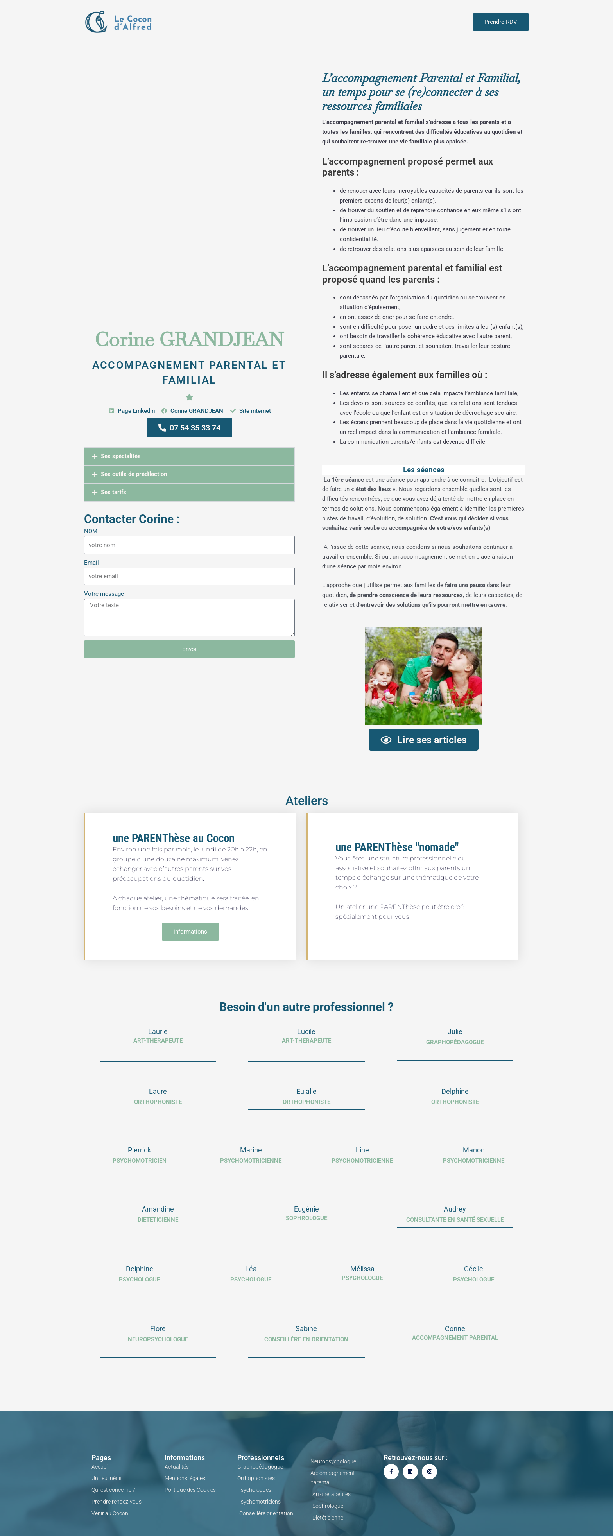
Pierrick (139, 1150)
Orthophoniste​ (455, 1102)
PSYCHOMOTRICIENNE (362, 1160)
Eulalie (306, 1091)
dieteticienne (158, 1219)
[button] (189, 456)
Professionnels (260, 1458)
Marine (251, 1150)
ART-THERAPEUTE (158, 1040)
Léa (251, 1269)
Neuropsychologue (158, 1339)
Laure (158, 1091)
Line (362, 1150)
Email (91, 562)
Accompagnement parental (455, 1337)
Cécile (473, 1269)
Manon (474, 1150)
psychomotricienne (250, 1160)
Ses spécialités (121, 456)
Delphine (455, 1091)
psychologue (250, 1279)
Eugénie (306, 1209)
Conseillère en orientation (306, 1339)
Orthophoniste (306, 1102)
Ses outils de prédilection (134, 474)
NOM (90, 531)
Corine (455, 1329)
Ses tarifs (113, 492)
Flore (158, 1329)
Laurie (158, 1031)
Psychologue (362, 1277)
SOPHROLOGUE (306, 1218)
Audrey (455, 1209)
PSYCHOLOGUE (139, 1279)
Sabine (306, 1329)
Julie (455, 1031)
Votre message (104, 593)
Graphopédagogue (455, 1042)
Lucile (306, 1031)
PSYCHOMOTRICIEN (140, 1160)
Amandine (158, 1209)
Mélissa (362, 1269)
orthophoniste (158, 1102)
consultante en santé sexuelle (455, 1219)
